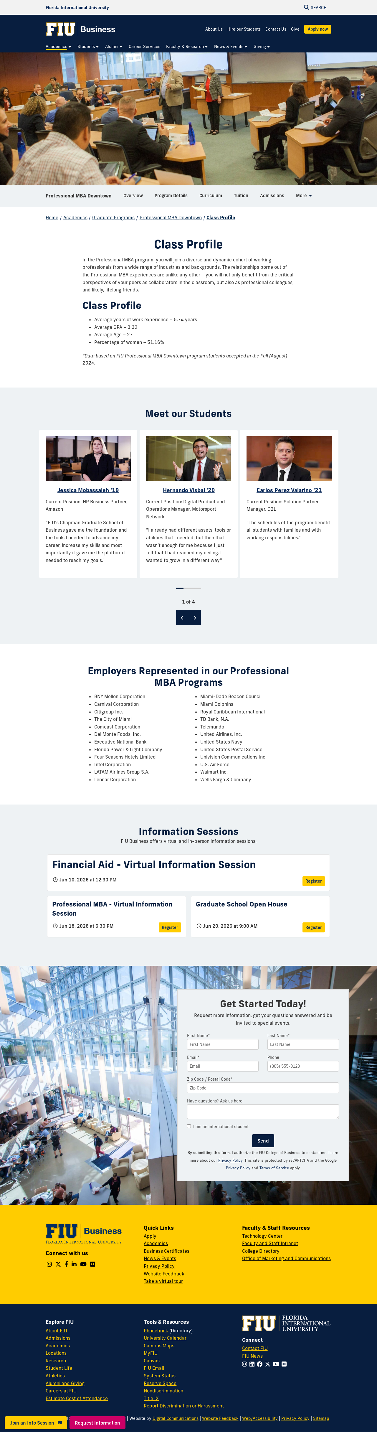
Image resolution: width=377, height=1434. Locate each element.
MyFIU (151, 1353)
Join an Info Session (36, 1423)
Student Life (59, 1368)
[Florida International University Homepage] (77, 7)
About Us (214, 29)
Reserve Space (160, 1383)
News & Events (160, 1258)
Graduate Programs (113, 217)
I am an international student (218, 1126)
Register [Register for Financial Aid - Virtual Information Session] (313, 881)
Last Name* (278, 1035)
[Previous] (182, 617)
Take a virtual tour (163, 1281)
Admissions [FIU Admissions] (58, 1338)
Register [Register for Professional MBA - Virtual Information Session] (170, 927)
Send (263, 1141)
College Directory (261, 1251)
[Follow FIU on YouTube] (277, 1364)
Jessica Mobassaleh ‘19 (88, 490)
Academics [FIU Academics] (58, 1346)
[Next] (194, 617)
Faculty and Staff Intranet (270, 1243)
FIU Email (154, 1368)
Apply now (318, 29)
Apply (150, 1236)
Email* (193, 1057)
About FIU (56, 1331)
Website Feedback (164, 1274)
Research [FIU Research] (56, 1361)
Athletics (55, 1376)
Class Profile (220, 217)
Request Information (97, 1423)
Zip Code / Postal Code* (210, 1079)
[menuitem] (59, 46)
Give (295, 29)
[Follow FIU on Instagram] (245, 1364)
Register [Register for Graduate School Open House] (313, 927)
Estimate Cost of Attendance (77, 1398)
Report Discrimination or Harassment (184, 1406)
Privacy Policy (230, 1160)
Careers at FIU (61, 1391)
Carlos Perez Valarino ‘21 (289, 490)
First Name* (198, 1035)
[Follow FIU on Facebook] (261, 1364)
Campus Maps (159, 1346)
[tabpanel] (88, 504)
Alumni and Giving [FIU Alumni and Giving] (65, 1383)
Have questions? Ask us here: (215, 1101)
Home (52, 217)
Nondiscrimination (163, 1391)
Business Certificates (166, 1251)
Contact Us (275, 29)
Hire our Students (244, 29)
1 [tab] (179, 588)
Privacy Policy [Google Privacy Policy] (238, 1168)
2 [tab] (186, 588)
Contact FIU (255, 1348)
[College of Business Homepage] (81, 29)
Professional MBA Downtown (79, 196)
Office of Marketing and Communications (286, 1258)
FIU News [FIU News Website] (252, 1356)
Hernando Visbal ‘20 (189, 490)
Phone (273, 1057)
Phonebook (156, 1331)
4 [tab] (198, 588)
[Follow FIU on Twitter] (269, 1364)
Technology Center (262, 1236)
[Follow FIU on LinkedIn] (253, 1364)
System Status (160, 1376)
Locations (56, 1353)
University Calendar (165, 1338)
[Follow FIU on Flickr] (285, 1364)
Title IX (151, 1398)
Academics (75, 217)
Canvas (152, 1361)
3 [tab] (192, 588)
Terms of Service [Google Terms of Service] (274, 1168)
